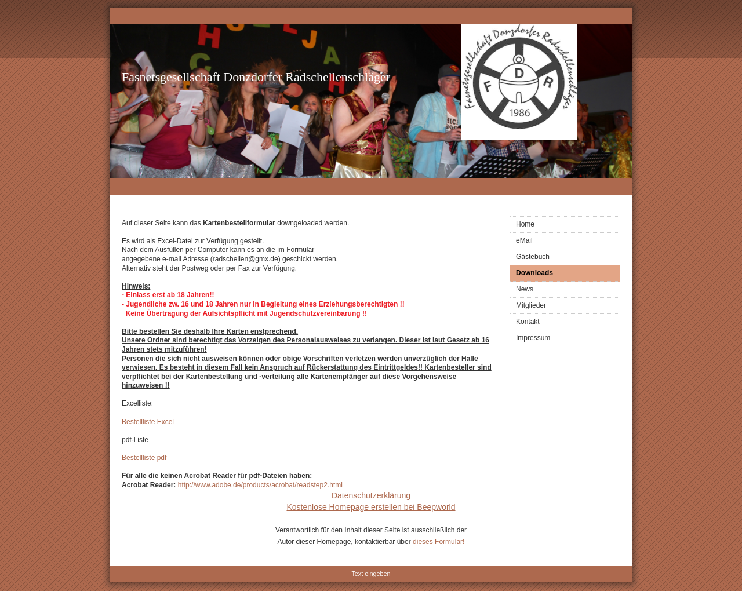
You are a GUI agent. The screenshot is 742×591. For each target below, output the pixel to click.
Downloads (534, 273)
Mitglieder (531, 305)
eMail (524, 240)
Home (525, 224)
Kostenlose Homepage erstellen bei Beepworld (370, 507)
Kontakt (528, 322)
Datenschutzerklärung (371, 495)
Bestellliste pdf (144, 458)
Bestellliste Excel (148, 422)
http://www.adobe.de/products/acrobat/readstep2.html (260, 485)
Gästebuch (533, 257)
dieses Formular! (438, 542)
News (524, 289)
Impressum (533, 338)
